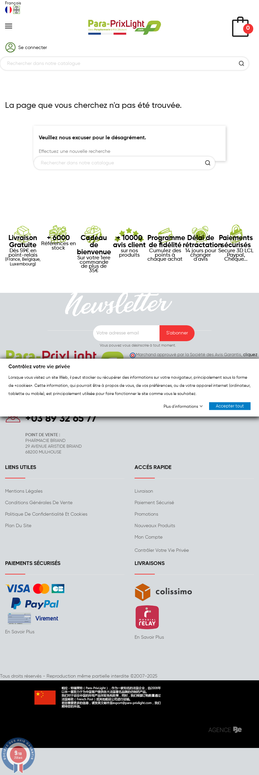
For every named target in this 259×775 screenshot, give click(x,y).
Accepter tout (230, 406)
